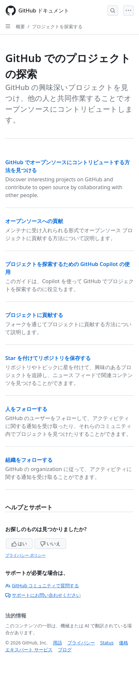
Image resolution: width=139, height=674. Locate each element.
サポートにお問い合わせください (43, 595)
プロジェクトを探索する (57, 26)
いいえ (50, 543)
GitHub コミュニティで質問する (42, 585)
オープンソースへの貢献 (34, 221)
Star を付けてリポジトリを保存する (48, 358)
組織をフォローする (29, 459)
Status (107, 643)
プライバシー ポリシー (25, 555)
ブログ (65, 649)
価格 (123, 643)
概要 (20, 26)
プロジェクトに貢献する (34, 315)
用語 (57, 643)
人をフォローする (26, 409)
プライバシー (81, 643)
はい (19, 543)
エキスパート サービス (29, 649)
